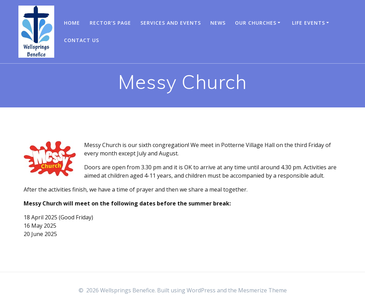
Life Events (308, 22)
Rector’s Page (110, 22)
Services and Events (170, 22)
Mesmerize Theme (262, 290)
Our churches (255, 22)
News (218, 22)
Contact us (81, 40)
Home (72, 22)
